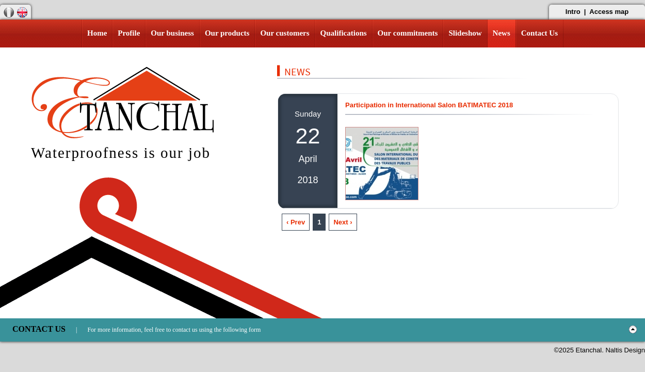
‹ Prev (295, 222)
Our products (227, 33)
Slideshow (464, 33)
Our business (172, 33)
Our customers (284, 33)
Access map (608, 11)
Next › (342, 222)
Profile (129, 33)
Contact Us (539, 33)
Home (97, 33)
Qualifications (343, 33)
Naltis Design (625, 350)
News (501, 33)
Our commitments (408, 33)
